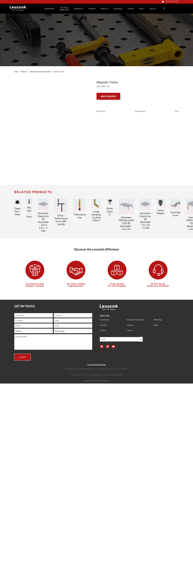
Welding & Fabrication (135, 319)
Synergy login (104, 381)
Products (104, 9)
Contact (152, 9)
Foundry (92, 9)
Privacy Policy (76, 375)
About (141, 9)
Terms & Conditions (91, 375)
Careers (130, 9)
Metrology (78, 9)
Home (16, 71)
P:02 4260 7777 (172, 1)
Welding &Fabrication (64, 9)
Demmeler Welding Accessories (40, 71)
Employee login (89, 381)
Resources (118, 9)
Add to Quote (109, 96)
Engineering (49, 9)
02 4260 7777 (124, 369)
